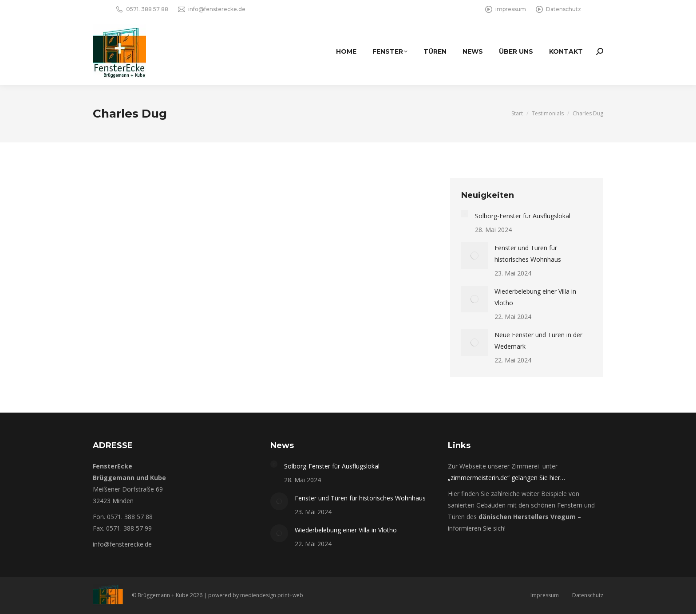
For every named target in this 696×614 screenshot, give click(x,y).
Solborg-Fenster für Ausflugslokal (522, 216)
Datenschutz (558, 9)
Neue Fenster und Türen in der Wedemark (538, 340)
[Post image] (464, 213)
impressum (505, 9)
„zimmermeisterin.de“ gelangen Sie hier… (506, 477)
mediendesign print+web (271, 595)
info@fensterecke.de (211, 9)
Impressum (544, 595)
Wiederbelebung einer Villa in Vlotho (535, 297)
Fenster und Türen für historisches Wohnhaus (527, 254)
